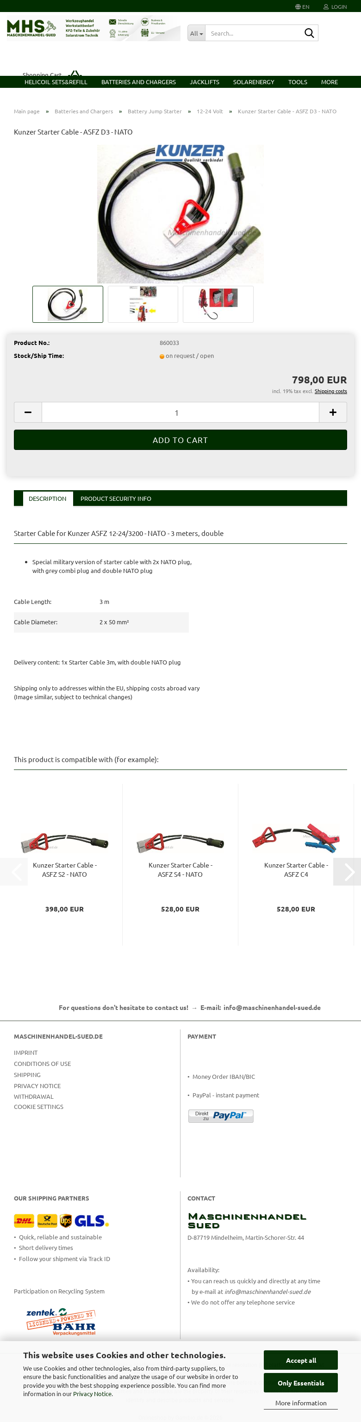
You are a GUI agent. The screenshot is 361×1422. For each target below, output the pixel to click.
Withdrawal (34, 1096)
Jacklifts (204, 82)
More (329, 82)
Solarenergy (253, 82)
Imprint (25, 1052)
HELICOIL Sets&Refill (56, 82)
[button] (302, 6)
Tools (297, 82)
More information (301, 1402)
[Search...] (196, 33)
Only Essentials (301, 1383)
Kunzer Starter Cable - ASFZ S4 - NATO (180, 869)
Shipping (27, 1074)
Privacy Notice (92, 1393)
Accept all (301, 1360)
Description (47, 498)
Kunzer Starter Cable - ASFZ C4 (296, 869)
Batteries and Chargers (138, 82)
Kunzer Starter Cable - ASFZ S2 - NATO (65, 869)
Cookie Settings (38, 1106)
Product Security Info (116, 498)
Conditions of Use (42, 1063)
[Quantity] (180, 412)
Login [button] (335, 6)
